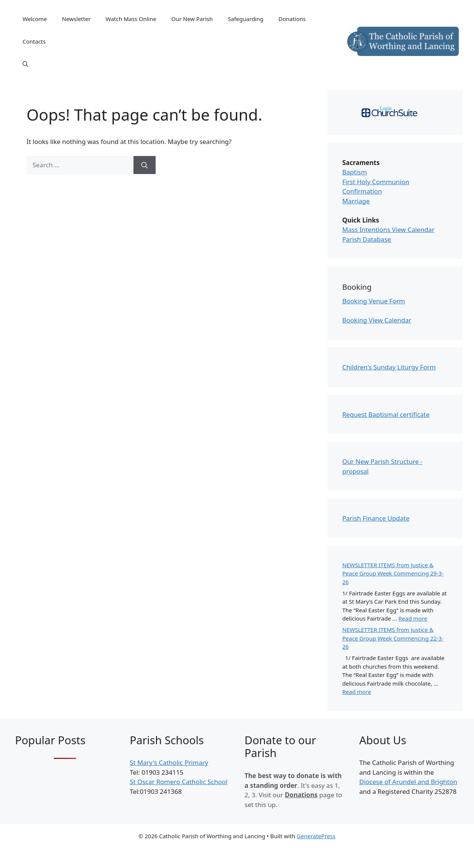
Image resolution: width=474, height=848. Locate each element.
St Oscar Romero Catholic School (178, 781)
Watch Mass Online (131, 19)
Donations (292, 19)
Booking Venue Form (373, 301)
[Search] (144, 165)
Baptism (354, 172)
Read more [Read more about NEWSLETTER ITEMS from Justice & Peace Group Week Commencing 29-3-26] (412, 618)
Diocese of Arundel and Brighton (408, 781)
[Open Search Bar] (25, 64)
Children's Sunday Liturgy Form (389, 367)
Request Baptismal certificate (386, 414)
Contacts (34, 41)
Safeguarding (246, 19)
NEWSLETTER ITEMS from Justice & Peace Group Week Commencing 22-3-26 (393, 638)
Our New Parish (192, 19)
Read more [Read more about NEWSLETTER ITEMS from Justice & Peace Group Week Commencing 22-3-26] (356, 691)
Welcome (35, 19)
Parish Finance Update (376, 518)
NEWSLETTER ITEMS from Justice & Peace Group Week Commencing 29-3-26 (393, 573)
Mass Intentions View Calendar (388, 229)
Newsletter (76, 19)
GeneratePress (316, 836)
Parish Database (366, 239)
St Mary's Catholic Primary (169, 762)
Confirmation (362, 191)
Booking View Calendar (377, 320)
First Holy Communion (375, 181)
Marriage (356, 201)
